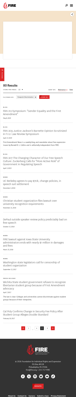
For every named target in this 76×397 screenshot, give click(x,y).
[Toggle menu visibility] (71, 5)
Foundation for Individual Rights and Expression (41, 361)
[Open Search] (66, 5)
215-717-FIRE (44, 370)
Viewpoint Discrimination (26, 97)
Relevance (62, 90)
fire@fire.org (31, 370)
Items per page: (10, 90)
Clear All (44, 97)
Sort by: (52, 90)
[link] (10, 5)
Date (71, 90)
